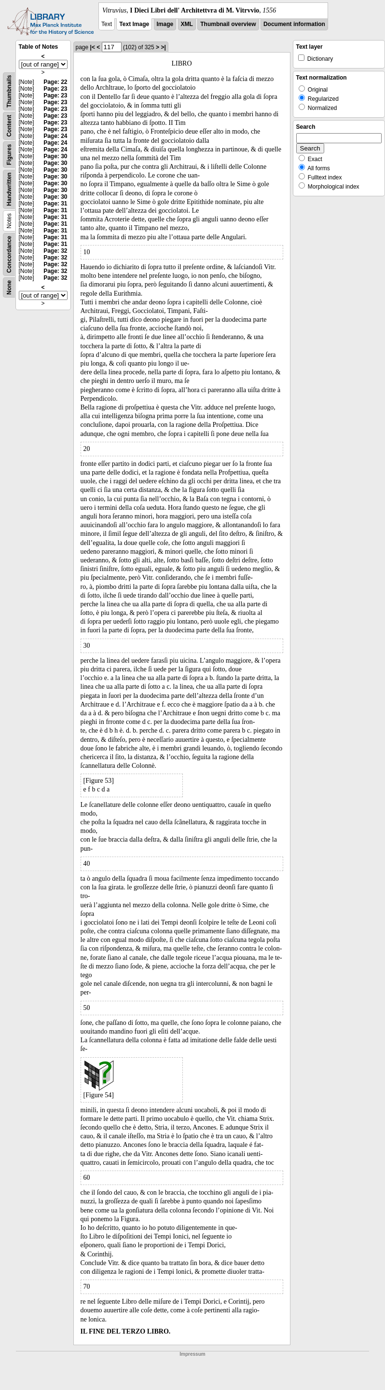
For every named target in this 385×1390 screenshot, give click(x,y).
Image (165, 24)
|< (92, 47)
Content (9, 125)
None (9, 287)
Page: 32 (55, 250)
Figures (9, 154)
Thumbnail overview (228, 24)
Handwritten (9, 189)
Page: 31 (55, 203)
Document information (294, 24)
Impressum (192, 1354)
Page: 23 (55, 88)
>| (163, 47)
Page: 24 (55, 136)
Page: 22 (55, 82)
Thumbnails (9, 91)
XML (187, 24)
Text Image (134, 24)
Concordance (9, 254)
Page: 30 (55, 156)
